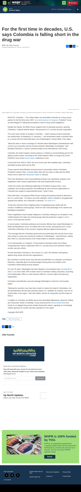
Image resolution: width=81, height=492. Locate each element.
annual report (30, 158)
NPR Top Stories (14, 319)
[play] (5, 9)
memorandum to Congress (48, 120)
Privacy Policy (66, 472)
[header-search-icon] (64, 3)
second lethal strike (58, 303)
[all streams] (78, 9)
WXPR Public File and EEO (36, 472)
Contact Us (49, 476)
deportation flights (33, 175)
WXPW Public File (35, 477)
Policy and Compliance (52, 472)
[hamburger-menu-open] (4, 3)
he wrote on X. (50, 201)
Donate (73, 3)
